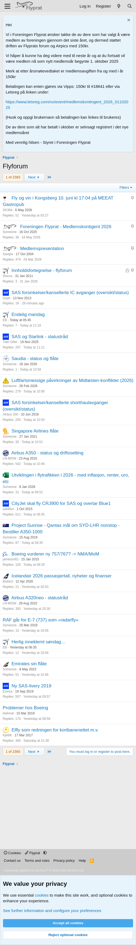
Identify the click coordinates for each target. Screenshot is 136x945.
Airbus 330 (10, 414)
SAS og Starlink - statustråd (40, 336)
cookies (42, 895)
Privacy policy (64, 861)
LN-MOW (9, 458)
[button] (45, 853)
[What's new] (119, 6)
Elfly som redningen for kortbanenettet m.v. (55, 730)
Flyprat (33, 853)
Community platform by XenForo (44, 870)
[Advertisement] (69, 804)
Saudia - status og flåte (35, 358)
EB (5, 320)
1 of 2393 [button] (13, 177)
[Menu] (7, 6)
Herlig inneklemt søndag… (39, 641)
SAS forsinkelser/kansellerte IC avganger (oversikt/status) (70, 292)
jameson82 (11, 559)
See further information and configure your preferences (52, 910)
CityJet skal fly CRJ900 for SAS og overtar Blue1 (61, 503)
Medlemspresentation (42, 248)
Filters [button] (124, 187)
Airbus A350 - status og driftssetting (47, 452)
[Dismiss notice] (128, 21)
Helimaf (8, 713)
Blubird (8, 581)
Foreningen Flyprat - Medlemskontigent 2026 (65, 226)
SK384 (7, 210)
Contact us (12, 861)
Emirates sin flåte (29, 663)
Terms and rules (37, 861)
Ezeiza (7, 691)
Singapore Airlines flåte (35, 431)
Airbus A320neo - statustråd (39, 597)
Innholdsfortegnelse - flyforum (42, 270)
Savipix (8, 254)
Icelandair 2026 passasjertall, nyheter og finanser (61, 575)
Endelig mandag (28, 314)
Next (34, 177)
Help (82, 861)
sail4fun (8, 509)
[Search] (129, 6)
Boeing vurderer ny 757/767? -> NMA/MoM (55, 554)
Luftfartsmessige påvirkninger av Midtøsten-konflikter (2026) (73, 380)
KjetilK (7, 735)
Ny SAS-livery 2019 (31, 685)
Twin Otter (10, 342)
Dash (6, 298)
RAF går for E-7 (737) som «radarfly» (41, 620)
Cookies (12, 853)
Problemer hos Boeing (25, 707)
